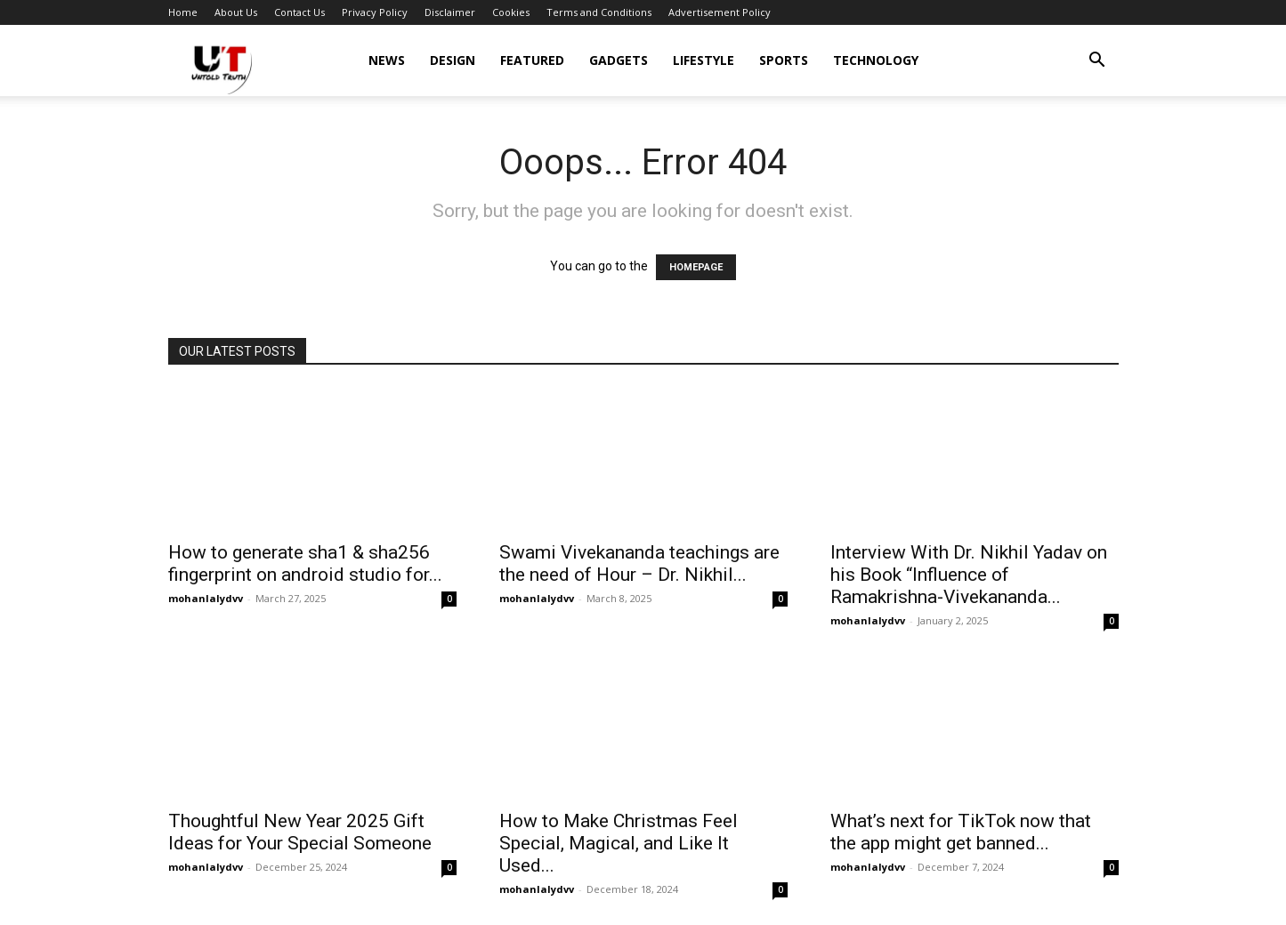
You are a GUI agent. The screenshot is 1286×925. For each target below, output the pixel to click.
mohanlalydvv (205, 598)
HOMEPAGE (696, 267)
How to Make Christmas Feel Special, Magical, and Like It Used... (618, 843)
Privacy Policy (375, 12)
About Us (235, 12)
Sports (783, 60)
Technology (875, 60)
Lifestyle (703, 60)
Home (183, 12)
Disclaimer (450, 12)
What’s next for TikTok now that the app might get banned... (960, 832)
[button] (1097, 61)
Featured (532, 60)
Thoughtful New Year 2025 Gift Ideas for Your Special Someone (300, 832)
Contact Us (299, 12)
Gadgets (618, 60)
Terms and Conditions (598, 12)
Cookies (511, 12)
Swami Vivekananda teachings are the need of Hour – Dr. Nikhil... (639, 563)
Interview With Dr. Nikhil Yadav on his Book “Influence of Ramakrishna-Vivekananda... (968, 574)
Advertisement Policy (719, 12)
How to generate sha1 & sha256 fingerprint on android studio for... (305, 563)
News (386, 60)
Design (452, 60)
